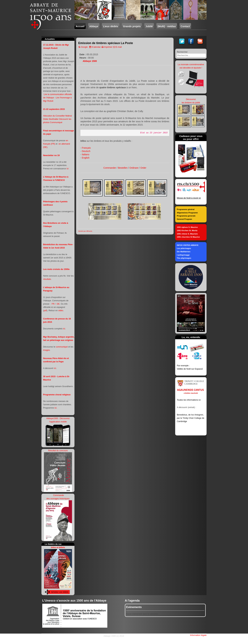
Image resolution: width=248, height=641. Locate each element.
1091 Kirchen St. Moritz (187, 230)
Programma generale (186, 216)
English (85, 157)
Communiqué (56, 122)
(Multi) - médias (167, 26)
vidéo (60, 310)
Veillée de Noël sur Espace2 (190, 369)
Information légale (198, 635)
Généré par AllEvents (85, 231)
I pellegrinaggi (183, 255)
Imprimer (107, 47)
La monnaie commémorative (191, 64)
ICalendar (95, 47)
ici (68, 168)
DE (58, 304)
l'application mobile (58, 422)
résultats (47, 279)
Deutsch (86, 151)
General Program (184, 219)
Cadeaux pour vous (190, 136)
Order (143, 167)
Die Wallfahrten (183, 252)
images (46, 350)
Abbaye (93, 26)
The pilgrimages (184, 258)
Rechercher (182, 52)
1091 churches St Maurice (188, 237)
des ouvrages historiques (58, 498)
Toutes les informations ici (189, 400)
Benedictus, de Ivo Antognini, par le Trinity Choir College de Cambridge (190, 418)
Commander (109, 167)
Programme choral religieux (57, 395)
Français (86, 148)
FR (53, 304)
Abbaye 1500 (90, 61)
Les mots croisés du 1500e (56, 269)
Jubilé (149, 26)
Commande (58, 495)
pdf (45, 310)
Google (83, 47)
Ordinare (133, 167)
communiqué (62, 347)
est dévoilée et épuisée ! (191, 68)
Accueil (80, 26)
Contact (185, 26)
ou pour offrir (191, 139)
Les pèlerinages (184, 248)
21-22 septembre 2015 (54, 109)
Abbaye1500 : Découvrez (58, 418)
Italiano (85, 154)
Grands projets (132, 26)
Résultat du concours (58, 450)
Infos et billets (58, 547)
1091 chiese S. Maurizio (187, 234)
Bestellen (123, 167)
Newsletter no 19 (51, 155)
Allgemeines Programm (187, 213)
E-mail (117, 47)
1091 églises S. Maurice (187, 227)
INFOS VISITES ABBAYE (187, 245)
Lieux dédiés (110, 26)
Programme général (185, 209)
